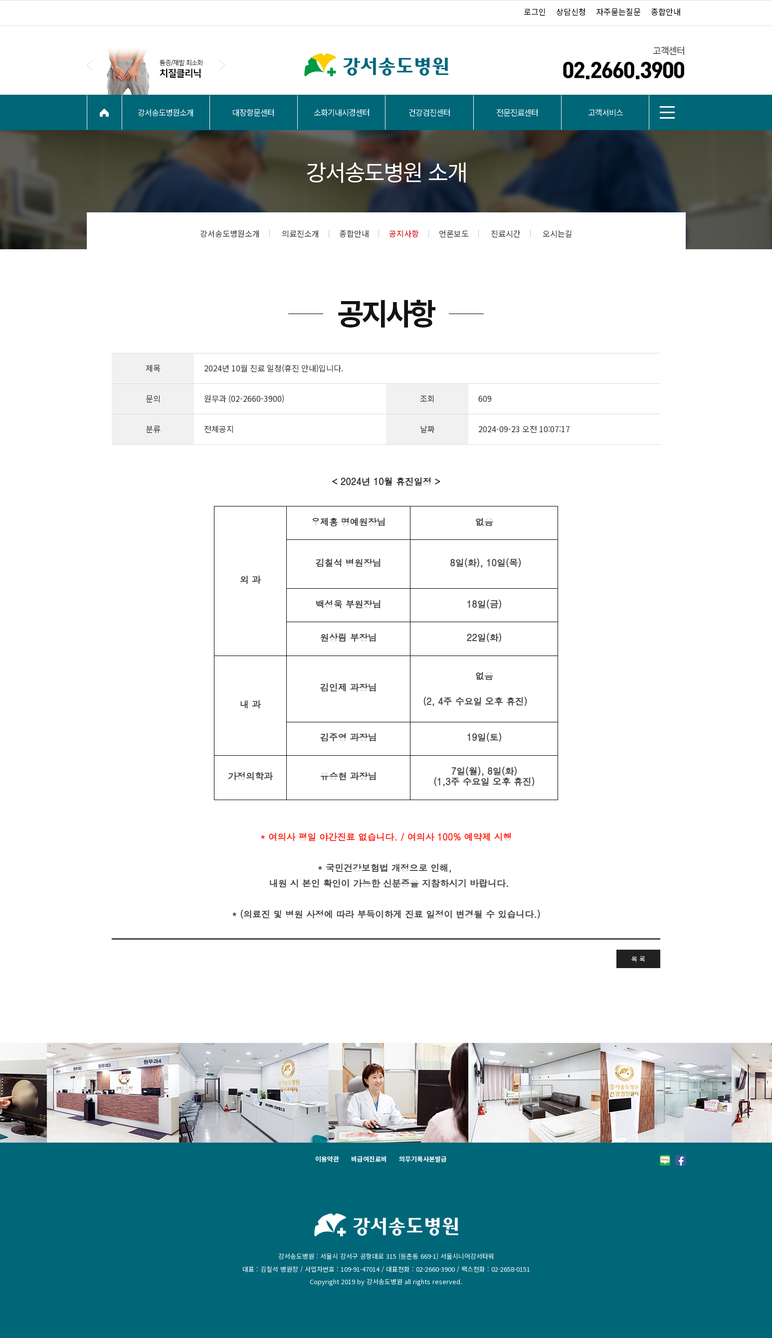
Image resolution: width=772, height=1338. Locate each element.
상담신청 (571, 11)
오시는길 (558, 233)
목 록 (638, 959)
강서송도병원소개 (235, 233)
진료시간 (511, 233)
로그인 (535, 11)
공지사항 (409, 233)
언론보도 (459, 233)
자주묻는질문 (618, 11)
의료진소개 (305, 233)
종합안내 (666, 11)
